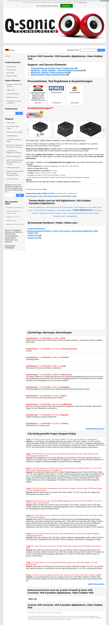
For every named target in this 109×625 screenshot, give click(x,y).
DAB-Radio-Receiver (15, 207)
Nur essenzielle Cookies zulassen (47, 6)
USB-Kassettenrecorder (13, 167)
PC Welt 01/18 (56, 103)
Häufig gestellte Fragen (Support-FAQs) (48, 75)
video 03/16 (38, 103)
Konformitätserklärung (36, 228)
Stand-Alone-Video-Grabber (14, 132)
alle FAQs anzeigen (97, 584)
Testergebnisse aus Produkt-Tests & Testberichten (53, 68)
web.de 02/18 (75, 103)
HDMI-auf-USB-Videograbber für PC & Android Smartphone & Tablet (15, 173)
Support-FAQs (11, 90)
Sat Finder (11, 220)
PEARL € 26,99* (48, 193)
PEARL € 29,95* (72, 196)
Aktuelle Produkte (12, 67)
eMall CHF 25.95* (53, 196)
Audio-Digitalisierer (12, 136)
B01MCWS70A (72, 193)
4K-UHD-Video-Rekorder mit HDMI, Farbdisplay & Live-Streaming (15, 162)
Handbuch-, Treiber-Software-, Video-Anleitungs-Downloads (57, 70)
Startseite (70, 50)
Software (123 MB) (35, 235)
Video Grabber (11, 123)
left (28, 129)
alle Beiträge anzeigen (96, 429)
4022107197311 (62, 193)
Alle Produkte (10, 73)
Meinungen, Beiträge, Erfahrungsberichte (49, 73)
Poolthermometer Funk (15, 224)
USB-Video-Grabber (12, 179)
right (104, 129)
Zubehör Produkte (12, 76)
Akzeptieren (66, 6)
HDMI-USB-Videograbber (14, 156)
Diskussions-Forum (12, 97)
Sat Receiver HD (13, 217)
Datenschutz (83, 2)
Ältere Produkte (11, 70)
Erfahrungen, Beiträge (13, 93)
